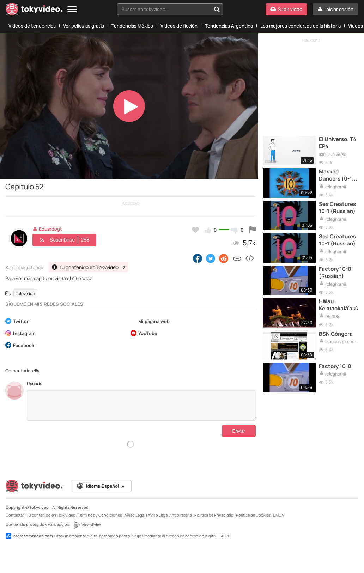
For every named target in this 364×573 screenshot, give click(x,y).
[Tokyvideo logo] (34, 10)
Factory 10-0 (335, 366)
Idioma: (101, 486)
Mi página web (150, 321)
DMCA (278, 515)
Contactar (15, 515)
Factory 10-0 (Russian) (335, 273)
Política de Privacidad (213, 515)
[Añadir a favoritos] (195, 230)
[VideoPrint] (87, 524)
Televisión (25, 294)
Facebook (19, 345)
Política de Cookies (253, 515)
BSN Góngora (336, 333)
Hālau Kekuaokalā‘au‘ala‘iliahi (338, 305)
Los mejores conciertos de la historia (300, 26)
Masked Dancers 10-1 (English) (335, 175)
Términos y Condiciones (100, 515)
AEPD (225, 535)
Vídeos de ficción (179, 26)
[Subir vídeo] (286, 9)
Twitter (17, 321)
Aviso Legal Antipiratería (170, 515)
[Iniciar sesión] (335, 9)
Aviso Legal (135, 515)
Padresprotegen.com (29, 536)
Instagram (20, 333)
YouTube (144, 333)
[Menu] (72, 9)
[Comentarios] (141, 405)
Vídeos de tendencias (32, 26)
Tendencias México (132, 26)
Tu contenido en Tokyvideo (50, 515)
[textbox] (164, 9)
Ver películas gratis (83, 26)
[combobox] (170, 9)
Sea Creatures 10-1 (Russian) (337, 208)
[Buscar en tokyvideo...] (217, 9)
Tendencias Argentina (229, 26)
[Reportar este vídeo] (252, 230)
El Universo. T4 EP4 (337, 143)
